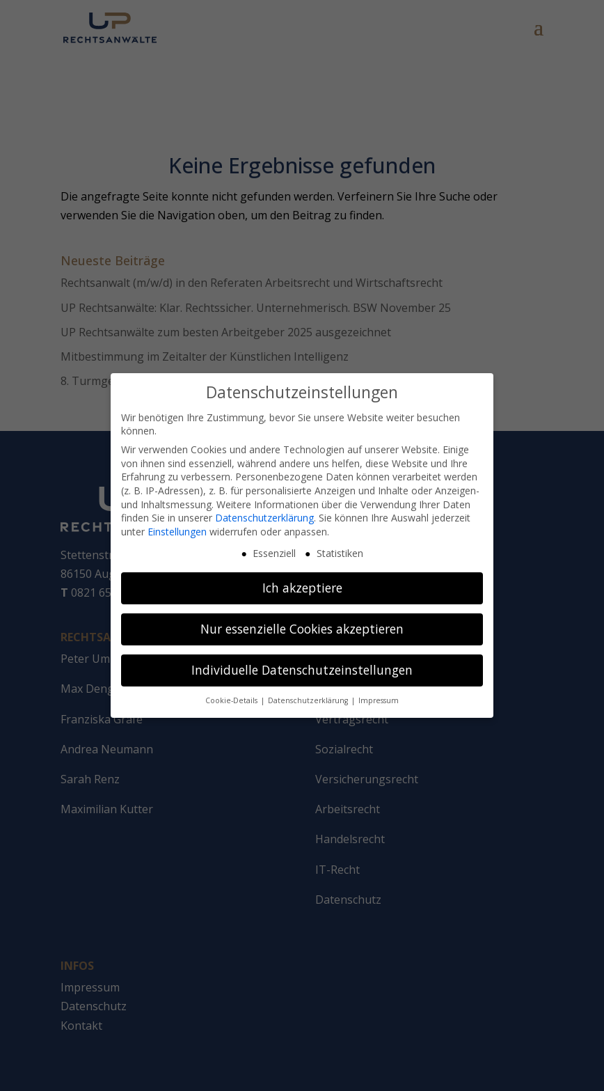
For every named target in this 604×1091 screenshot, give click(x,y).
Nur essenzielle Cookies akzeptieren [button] (302, 624)
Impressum (378, 696)
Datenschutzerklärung (264, 513)
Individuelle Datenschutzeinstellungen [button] (302, 665)
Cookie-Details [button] (232, 696)
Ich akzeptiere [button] (302, 583)
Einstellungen (177, 526)
